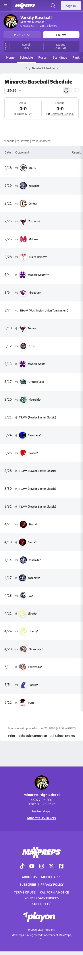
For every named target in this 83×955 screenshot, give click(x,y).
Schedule (26, 57)
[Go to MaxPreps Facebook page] (61, 866)
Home (10, 57)
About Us (29, 877)
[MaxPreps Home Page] (25, 68)
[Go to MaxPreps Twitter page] (51, 866)
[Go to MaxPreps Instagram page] (41, 866)
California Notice (54, 892)
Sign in (71, 6)
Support (41, 904)
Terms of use (25, 892)
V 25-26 (22, 35)
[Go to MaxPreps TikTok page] (22, 866)
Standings (60, 57)
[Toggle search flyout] (53, 6)
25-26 (14, 90)
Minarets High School (41, 786)
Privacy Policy (52, 884)
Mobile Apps (51, 877)
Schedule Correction (33, 736)
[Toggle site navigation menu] (6, 6)
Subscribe (28, 884)
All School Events (62, 736)
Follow (61, 35)
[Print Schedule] (66, 90)
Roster (43, 57)
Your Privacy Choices (42, 898)
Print (11, 736)
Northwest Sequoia (62, 114)
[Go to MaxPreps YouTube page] (32, 866)
